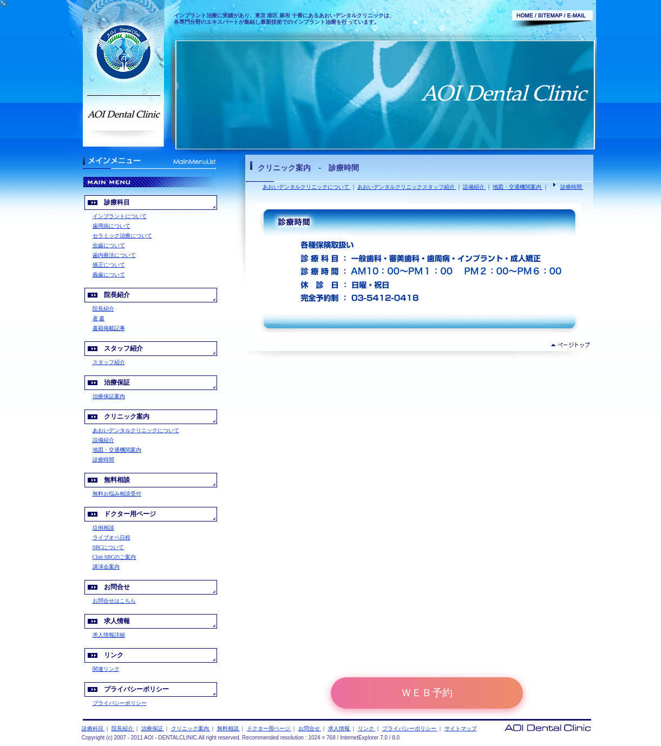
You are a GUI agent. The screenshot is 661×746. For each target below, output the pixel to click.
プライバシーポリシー (120, 703)
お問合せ (310, 728)
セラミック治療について (122, 236)
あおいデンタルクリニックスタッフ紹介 (406, 187)
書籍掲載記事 (109, 328)
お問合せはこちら (114, 601)
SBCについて (109, 547)
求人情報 (339, 728)
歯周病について (111, 226)
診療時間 (572, 187)
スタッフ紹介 (109, 362)
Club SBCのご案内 (114, 557)
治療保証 (153, 728)
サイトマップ (460, 728)
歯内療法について (114, 255)
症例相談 (103, 528)
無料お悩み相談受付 (117, 494)
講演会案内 (106, 567)
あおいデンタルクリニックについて (307, 187)
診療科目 (93, 728)
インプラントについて (120, 216)
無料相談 (228, 728)
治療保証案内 (109, 396)
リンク (367, 728)
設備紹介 (474, 187)
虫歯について (109, 245)
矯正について (109, 265)
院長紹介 (103, 309)
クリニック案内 (191, 728)
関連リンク (106, 669)
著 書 (99, 318)
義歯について (109, 275)
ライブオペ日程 (111, 537)
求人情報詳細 (109, 635)
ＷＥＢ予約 (427, 692)
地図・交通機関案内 (518, 187)
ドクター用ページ (269, 728)
